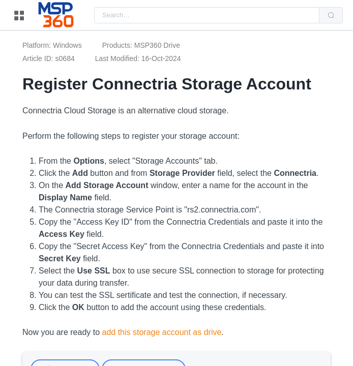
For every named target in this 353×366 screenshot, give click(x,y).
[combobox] (206, 15)
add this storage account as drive (162, 332)
